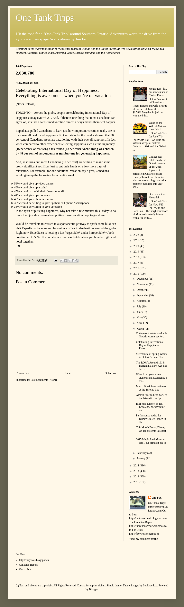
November (143, 284)
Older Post (111, 373)
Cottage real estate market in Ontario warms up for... (151, 335)
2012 (136, 476)
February (142, 453)
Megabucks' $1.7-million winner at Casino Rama (158, 92)
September (143, 295)
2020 (136, 246)
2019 (136, 251)
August (141, 300)
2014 (136, 465)
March (140, 328)
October (141, 289)
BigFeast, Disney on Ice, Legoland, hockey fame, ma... (150, 407)
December (143, 278)
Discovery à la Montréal (157, 196)
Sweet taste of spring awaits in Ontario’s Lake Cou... (151, 356)
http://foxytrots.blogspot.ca (34, 560)
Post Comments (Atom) (44, 379)
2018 (136, 257)
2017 (136, 262)
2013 (136, 471)
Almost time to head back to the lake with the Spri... (151, 396)
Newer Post (23, 373)
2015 (136, 273)
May (139, 317)
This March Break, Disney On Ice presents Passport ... (151, 431)
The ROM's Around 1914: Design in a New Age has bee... (151, 366)
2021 (136, 240)
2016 (136, 268)
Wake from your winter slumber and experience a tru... (151, 378)
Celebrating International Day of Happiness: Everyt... (149, 345)
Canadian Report (28, 564)
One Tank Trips (45, 17)
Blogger (93, 589)
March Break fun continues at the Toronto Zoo (151, 388)
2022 (136, 235)
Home (67, 373)
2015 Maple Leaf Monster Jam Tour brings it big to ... (151, 443)
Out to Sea (25, 569)
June (139, 312)
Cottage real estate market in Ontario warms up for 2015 (157, 161)
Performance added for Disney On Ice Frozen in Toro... (151, 419)
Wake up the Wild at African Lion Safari (157, 126)
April (140, 323)
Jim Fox (157, 497)
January (141, 458)
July (139, 306)
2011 (136, 482)
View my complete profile (143, 538)
